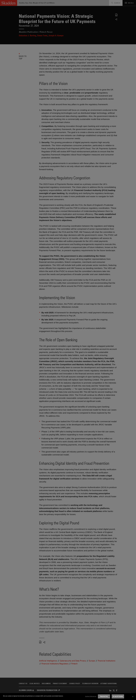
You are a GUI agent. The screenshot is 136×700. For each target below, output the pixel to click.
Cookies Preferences (90, 696)
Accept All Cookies (118, 696)
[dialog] (68, 696)
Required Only (104, 696)
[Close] (132, 696)
